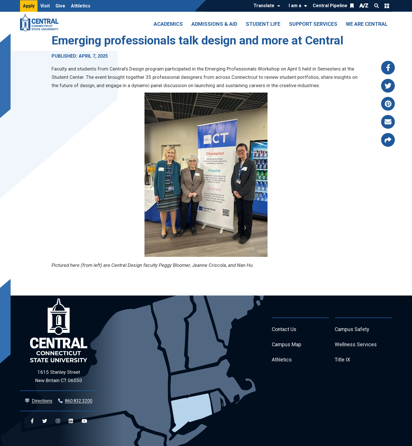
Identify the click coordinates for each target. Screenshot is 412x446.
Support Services (313, 24)
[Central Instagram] (58, 421)
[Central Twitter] (44, 421)
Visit (45, 6)
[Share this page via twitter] (388, 86)
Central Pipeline (330, 5)
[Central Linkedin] (71, 421)
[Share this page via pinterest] (388, 104)
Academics (168, 24)
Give (60, 6)
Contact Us (284, 329)
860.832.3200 (78, 401)
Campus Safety (352, 329)
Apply (29, 6)
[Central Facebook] (32, 421)
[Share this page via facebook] (388, 68)
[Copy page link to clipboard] (388, 140)
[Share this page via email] (388, 122)
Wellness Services (356, 345)
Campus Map (287, 345)
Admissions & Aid (214, 24)
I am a (295, 5)
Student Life (263, 24)
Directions (42, 401)
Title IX (342, 360)
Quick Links (387, 5)
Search (376, 5)
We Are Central (367, 24)
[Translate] (265, 6)
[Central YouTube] (84, 421)
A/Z (364, 5)
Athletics (80, 6)
